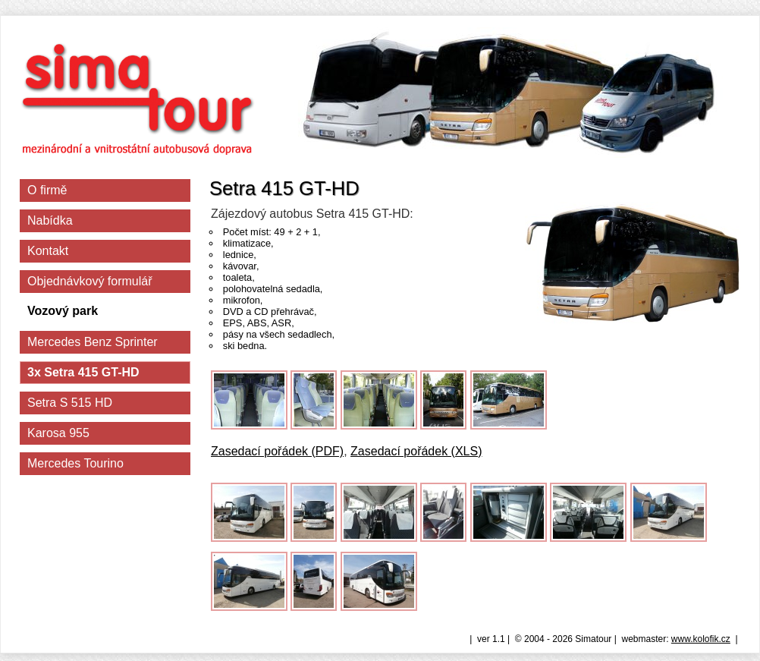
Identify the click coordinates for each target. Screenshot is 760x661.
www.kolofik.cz (700, 639)
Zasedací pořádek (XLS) (416, 451)
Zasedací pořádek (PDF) (277, 451)
